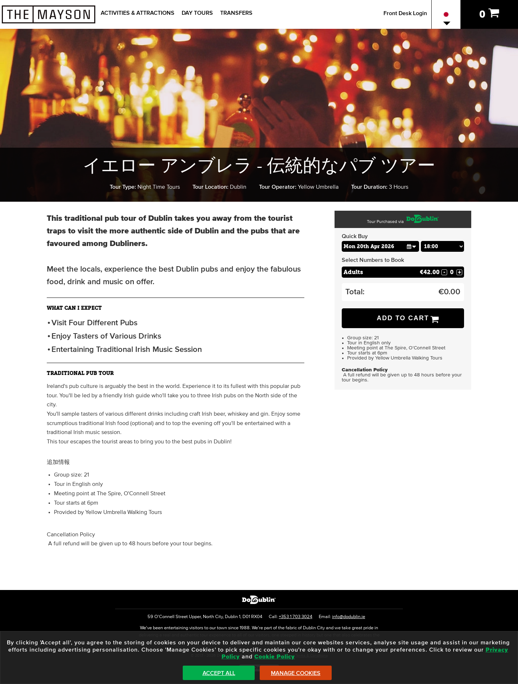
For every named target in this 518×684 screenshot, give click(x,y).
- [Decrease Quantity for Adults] (444, 272)
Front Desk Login (405, 13)
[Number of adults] (451, 272)
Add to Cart (403, 318)
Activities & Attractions (137, 13)
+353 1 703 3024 (295, 616)
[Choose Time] (442, 246)
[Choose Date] (380, 246)
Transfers (236, 13)
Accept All (219, 673)
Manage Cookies (296, 673)
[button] (411, 246)
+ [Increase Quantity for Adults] (459, 272)
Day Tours (197, 13)
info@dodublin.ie (348, 616)
